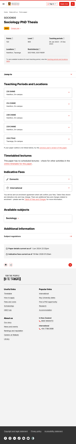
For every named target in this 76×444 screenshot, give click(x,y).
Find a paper (23, 12)
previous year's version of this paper (53, 148)
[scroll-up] (70, 265)
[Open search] (73, 4)
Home (6, 12)
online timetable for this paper (18, 164)
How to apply (9, 298)
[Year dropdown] (16, 28)
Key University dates (47, 298)
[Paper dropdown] (38, 93)
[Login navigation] (52, 4)
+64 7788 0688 (47, 329)
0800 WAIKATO (47, 321)
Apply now (64, 4)
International (44, 294)
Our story (7, 323)
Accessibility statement (54, 431)
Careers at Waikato (11, 335)
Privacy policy (36, 431)
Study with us (13, 12)
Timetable (8, 294)
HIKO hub (8, 310)
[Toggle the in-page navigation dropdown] (38, 74)
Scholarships (9, 306)
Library (6, 339)
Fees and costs (10, 302)
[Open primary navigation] (3, 4)
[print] (6, 265)
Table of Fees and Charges (35, 199)
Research (42, 306)
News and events (11, 327)
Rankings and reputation (13, 331)
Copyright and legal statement (16, 431)
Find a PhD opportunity (48, 302)
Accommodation (45, 310)
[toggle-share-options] (11, 265)
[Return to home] (13, 4)
